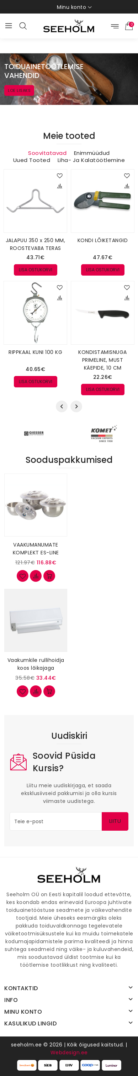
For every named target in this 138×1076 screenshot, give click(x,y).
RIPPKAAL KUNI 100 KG (35, 352)
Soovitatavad (47, 153)
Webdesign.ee (69, 1052)
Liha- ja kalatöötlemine (91, 160)
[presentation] (62, 406)
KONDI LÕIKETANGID (103, 240)
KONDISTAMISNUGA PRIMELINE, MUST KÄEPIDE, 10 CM (102, 360)
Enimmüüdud (92, 153)
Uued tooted (32, 160)
